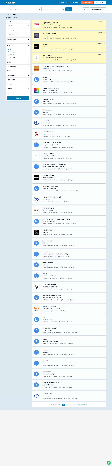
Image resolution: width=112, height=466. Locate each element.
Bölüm (18, 71)
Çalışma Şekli (18, 75)
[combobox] (86, 9)
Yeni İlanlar (13, 52)
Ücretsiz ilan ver (87, 2)
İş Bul (69, 9)
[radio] (8, 49)
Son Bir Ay (12, 57)
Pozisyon (18, 84)
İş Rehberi (76, 2)
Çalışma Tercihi (18, 39)
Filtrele (18, 98)
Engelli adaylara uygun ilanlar (18, 92)
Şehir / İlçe (18, 25)
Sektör (18, 62)
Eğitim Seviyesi (18, 79)
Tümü (11, 49)
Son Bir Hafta (13, 54)
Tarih (18, 45)
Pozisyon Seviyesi (18, 66)
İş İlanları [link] (15, 14)
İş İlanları (68, 2)
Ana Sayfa (61, 2)
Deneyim (18, 88)
